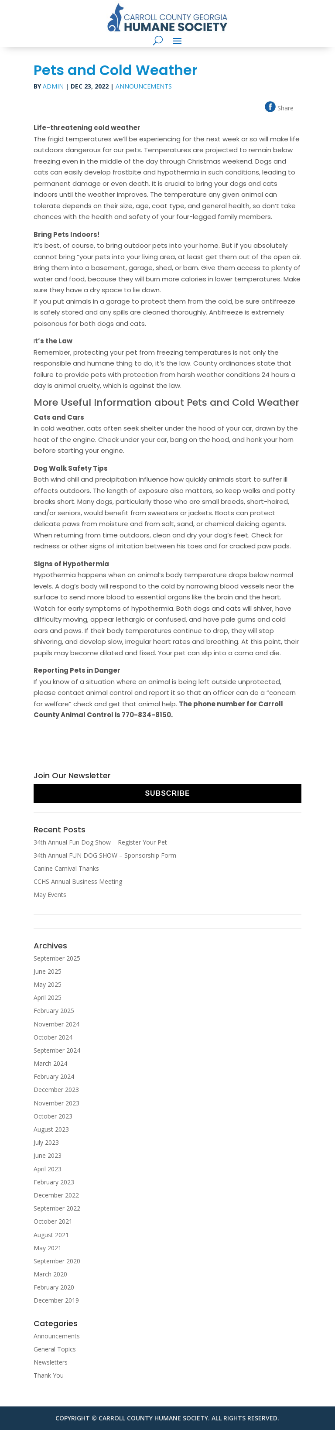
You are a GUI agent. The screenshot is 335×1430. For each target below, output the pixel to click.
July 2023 (46, 1142)
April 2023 (48, 1169)
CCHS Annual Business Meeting (78, 881)
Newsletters (51, 1362)
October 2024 (53, 1037)
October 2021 (53, 1221)
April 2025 (48, 997)
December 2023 (56, 1089)
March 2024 (50, 1063)
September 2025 (57, 958)
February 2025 (54, 1010)
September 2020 (57, 1261)
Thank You (49, 1375)
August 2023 (51, 1129)
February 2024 (54, 1076)
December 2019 (56, 1300)
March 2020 (50, 1274)
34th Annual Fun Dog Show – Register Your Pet (100, 842)
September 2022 (57, 1208)
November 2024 (56, 1024)
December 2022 (56, 1195)
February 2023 (54, 1182)
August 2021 (51, 1235)
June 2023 (48, 1155)
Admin (53, 86)
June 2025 (48, 971)
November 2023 (56, 1103)
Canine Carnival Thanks (66, 868)
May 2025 (48, 984)
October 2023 (53, 1116)
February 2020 (54, 1287)
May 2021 (48, 1248)
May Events (50, 894)
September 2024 (57, 1050)
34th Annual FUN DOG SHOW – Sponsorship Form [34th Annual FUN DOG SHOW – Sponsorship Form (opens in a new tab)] (105, 855)
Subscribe (167, 793)
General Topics (55, 1349)
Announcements (144, 86)
